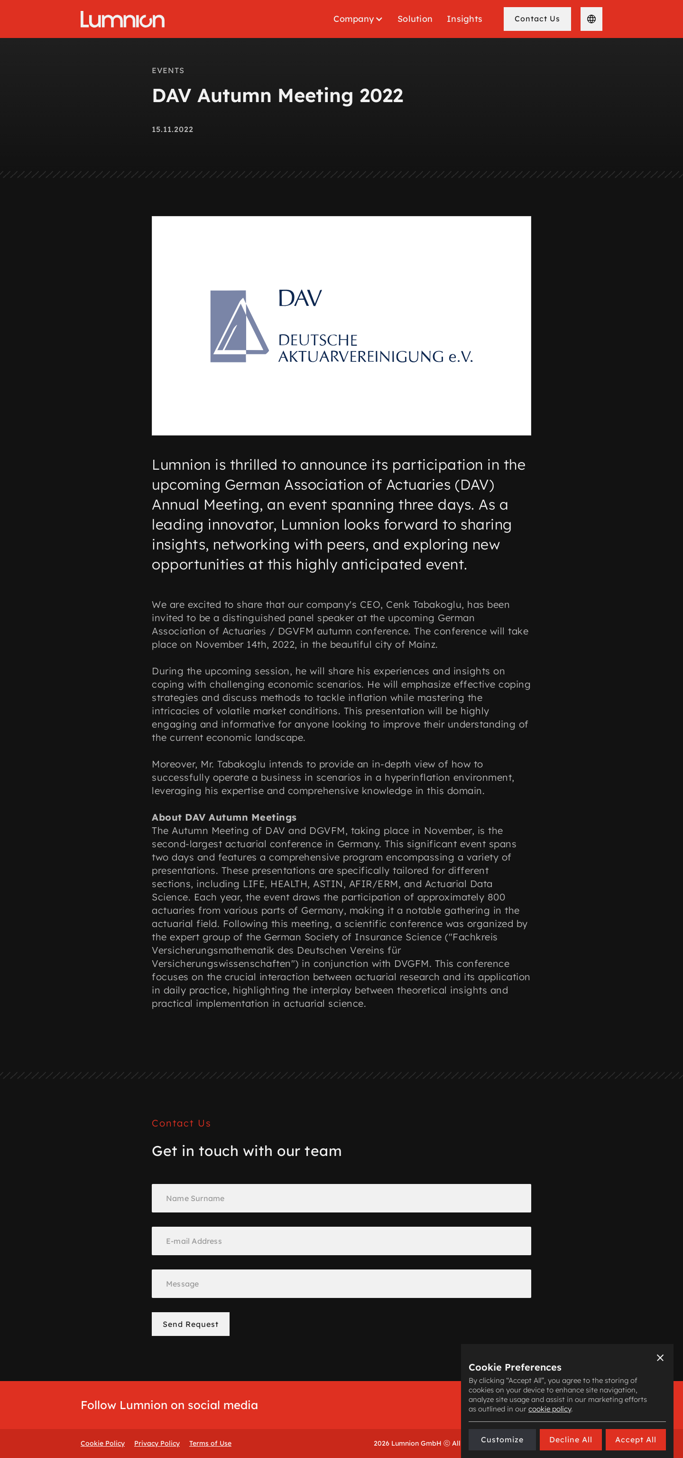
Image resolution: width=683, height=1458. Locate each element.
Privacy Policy (157, 1443)
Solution (415, 18)
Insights (464, 18)
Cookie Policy (103, 1443)
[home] (123, 19)
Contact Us (537, 18)
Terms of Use (210, 1443)
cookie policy (549, 1408)
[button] (358, 19)
